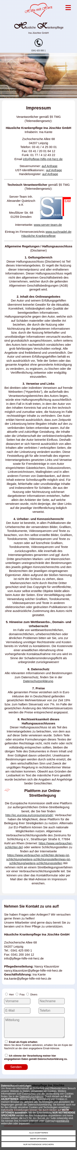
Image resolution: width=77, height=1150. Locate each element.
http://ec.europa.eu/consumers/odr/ (29, 815)
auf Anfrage (49, 166)
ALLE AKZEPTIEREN (38, 1133)
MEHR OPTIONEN (38, 1138)
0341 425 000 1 (38, 49)
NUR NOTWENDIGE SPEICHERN (38, 1144)
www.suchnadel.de (58, 231)
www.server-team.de (48, 224)
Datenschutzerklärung (32, 1096)
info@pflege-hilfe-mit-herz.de (43, 159)
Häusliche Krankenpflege (38, 236)
